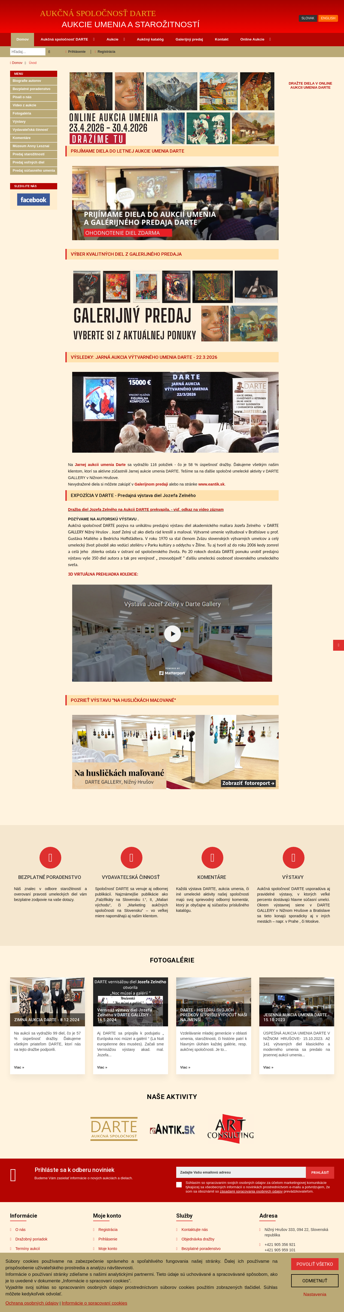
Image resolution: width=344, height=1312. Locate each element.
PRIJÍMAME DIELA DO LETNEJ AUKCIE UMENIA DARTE (127, 151)
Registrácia (105, 52)
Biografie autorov (27, 81)
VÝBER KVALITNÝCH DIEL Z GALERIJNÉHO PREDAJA (126, 254)
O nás (21, 1229)
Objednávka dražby (198, 1239)
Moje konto (108, 1248)
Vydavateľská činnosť (30, 130)
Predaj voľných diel (28, 162)
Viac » (19, 1067)
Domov (22, 39)
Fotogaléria (22, 113)
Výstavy (19, 122)
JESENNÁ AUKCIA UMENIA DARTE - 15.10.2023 (296, 1017)
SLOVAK (308, 18)
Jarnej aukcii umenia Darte (100, 464)
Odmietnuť (314, 1280)
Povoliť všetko (315, 1264)
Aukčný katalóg (150, 39)
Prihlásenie (75, 52)
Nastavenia (314, 1294)
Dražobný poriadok (32, 1239)
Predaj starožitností (29, 154)
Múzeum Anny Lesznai (31, 146)
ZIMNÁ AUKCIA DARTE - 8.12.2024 (47, 1019)
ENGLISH (328, 18)
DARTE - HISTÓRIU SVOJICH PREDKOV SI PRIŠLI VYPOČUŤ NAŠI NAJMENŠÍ (213, 1015)
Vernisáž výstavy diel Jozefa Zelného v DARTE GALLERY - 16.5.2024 (124, 1015)
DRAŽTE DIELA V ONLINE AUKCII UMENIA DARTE (310, 85)
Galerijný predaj (189, 39)
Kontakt (222, 39)
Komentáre (22, 138)
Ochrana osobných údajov (32, 1303)
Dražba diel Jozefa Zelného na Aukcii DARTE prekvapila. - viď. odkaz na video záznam (146, 509)
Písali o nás (22, 97)
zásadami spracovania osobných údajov (251, 1191)
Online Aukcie (255, 39)
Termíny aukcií (28, 1248)
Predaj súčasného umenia (34, 170)
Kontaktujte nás (195, 1229)
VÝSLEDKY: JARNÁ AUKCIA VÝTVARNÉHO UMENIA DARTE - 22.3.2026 (144, 357)
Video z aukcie (24, 105)
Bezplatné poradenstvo (32, 89)
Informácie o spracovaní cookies (94, 1303)
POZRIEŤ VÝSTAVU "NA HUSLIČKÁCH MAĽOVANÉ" (123, 700)
